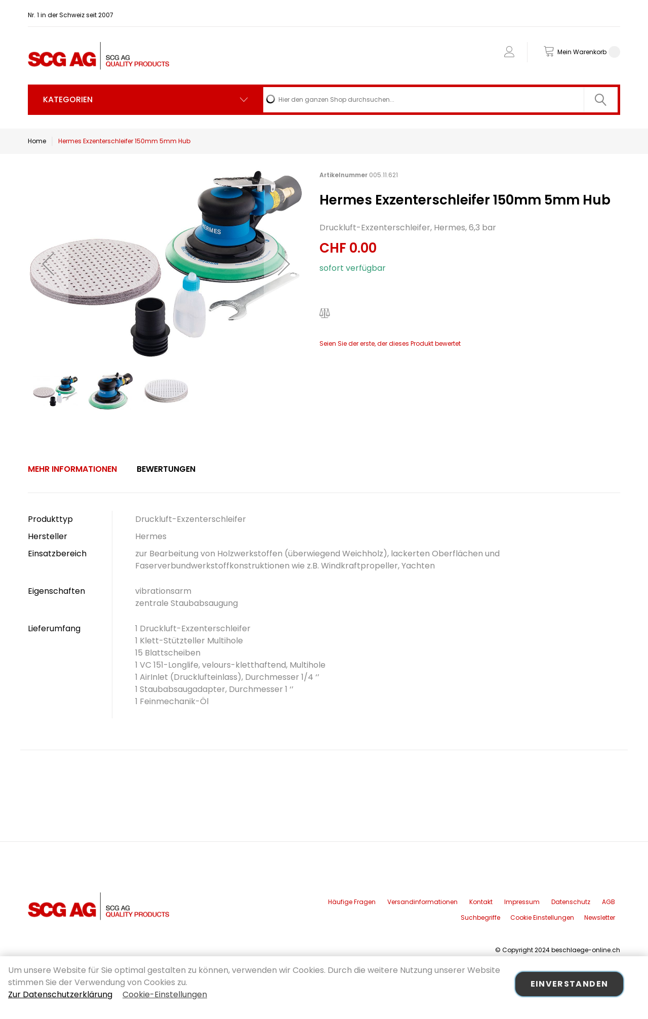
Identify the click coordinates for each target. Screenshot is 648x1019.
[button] (48, 263)
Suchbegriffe (480, 917)
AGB (608, 902)
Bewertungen (166, 469)
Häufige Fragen (352, 902)
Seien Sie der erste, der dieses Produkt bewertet (390, 343)
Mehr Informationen (72, 469)
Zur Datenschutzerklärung (60, 994)
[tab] (72, 469)
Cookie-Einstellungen (165, 994)
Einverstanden (570, 984)
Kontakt (481, 902)
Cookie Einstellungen (542, 917)
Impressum (522, 902)
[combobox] (440, 99)
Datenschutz (570, 902)
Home (37, 141)
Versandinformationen (422, 902)
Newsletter (599, 917)
